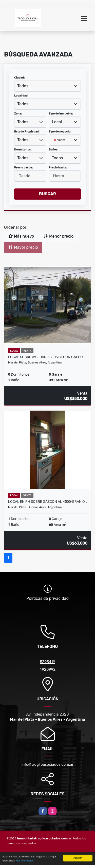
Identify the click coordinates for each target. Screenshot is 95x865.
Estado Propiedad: (27, 131)
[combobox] (47, 86)
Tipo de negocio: (60, 131)
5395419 (47, 662)
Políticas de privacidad (47, 598)
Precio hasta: (58, 167)
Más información (24, 860)
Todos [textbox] (22, 86)
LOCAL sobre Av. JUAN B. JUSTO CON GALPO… (46, 357)
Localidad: (21, 95)
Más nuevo (21, 236)
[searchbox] (53, 148)
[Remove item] (55, 140)
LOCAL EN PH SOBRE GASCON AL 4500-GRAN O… (47, 501)
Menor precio (58, 236)
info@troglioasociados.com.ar (48, 764)
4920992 (47, 669)
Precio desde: (23, 167)
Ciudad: (19, 77)
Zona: (18, 113)
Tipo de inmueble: (61, 113)
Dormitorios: (23, 149)
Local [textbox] (57, 122)
